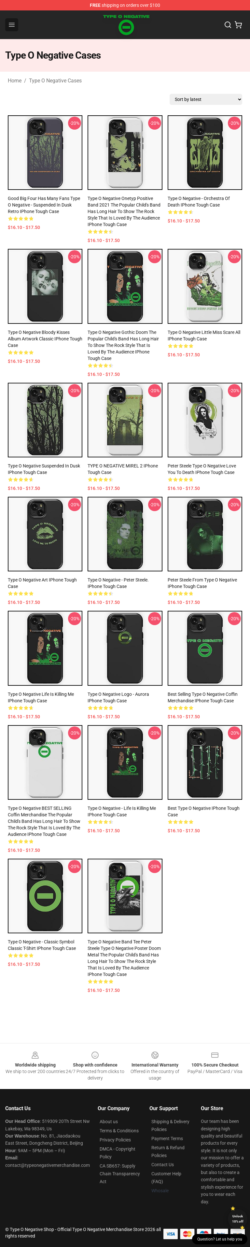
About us (109, 1121)
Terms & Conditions (119, 1130)
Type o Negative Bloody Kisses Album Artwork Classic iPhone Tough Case (45, 339)
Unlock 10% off (237, 1218)
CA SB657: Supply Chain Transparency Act (120, 1173)
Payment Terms (167, 1138)
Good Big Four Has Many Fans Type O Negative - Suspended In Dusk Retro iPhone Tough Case (44, 205)
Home (14, 81)
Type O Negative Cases (55, 81)
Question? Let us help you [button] (219, 1239)
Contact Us (162, 1164)
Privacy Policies (115, 1139)
